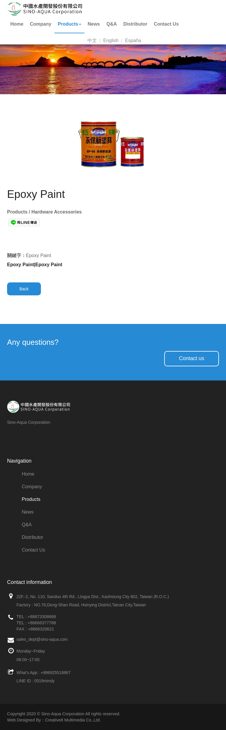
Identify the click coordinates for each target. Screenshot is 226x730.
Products (69, 24)
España (133, 40)
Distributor (135, 24)
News (94, 24)
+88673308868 (42, 616)
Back (24, 289)
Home (16, 24)
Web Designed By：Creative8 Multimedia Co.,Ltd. (54, 720)
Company (40, 24)
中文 (92, 40)
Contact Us (166, 24)
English (111, 40)
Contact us (191, 358)
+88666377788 (42, 622)
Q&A (112, 24)
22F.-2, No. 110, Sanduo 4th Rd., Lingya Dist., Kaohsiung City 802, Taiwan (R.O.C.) (92, 596)
